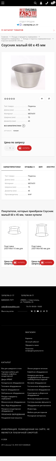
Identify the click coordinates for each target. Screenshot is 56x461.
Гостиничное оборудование (38, 386)
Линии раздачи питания (37, 368)
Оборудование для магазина (39, 405)
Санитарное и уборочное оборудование (37, 394)
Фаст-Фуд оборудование (11, 405)
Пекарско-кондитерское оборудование (11, 410)
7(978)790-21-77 (7, 295)
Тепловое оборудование (11, 386)
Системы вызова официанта (39, 402)
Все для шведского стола (11, 368)
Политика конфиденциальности (34, 349)
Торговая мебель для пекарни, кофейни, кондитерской (10, 374)
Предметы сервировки (10, 39)
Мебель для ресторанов (37, 412)
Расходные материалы (36, 416)
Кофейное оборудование (37, 372)
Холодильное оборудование (12, 383)
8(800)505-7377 (7, 300)
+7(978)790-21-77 (30, 25)
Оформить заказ (32, 345)
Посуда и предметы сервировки (24, 37)
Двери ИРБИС (6, 379)
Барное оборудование (10, 390)
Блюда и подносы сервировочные (37, 39)
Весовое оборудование (36, 383)
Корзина (28, 338)
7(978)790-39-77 (27, 295)
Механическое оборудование (13, 402)
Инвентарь (32, 409)
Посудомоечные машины (11, 418)
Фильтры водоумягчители (38, 398)
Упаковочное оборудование (38, 390)
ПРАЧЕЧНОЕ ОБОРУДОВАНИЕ (13, 414)
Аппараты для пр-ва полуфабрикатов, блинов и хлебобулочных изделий (38, 377)
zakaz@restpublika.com (10, 306)
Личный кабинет (32, 342)
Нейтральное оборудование (12, 393)
